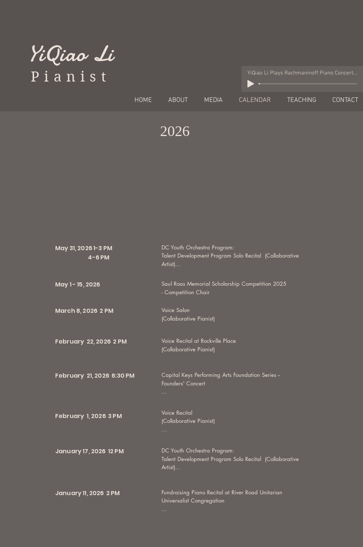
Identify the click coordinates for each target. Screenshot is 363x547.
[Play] (250, 83)
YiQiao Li (71, 54)
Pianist (71, 77)
